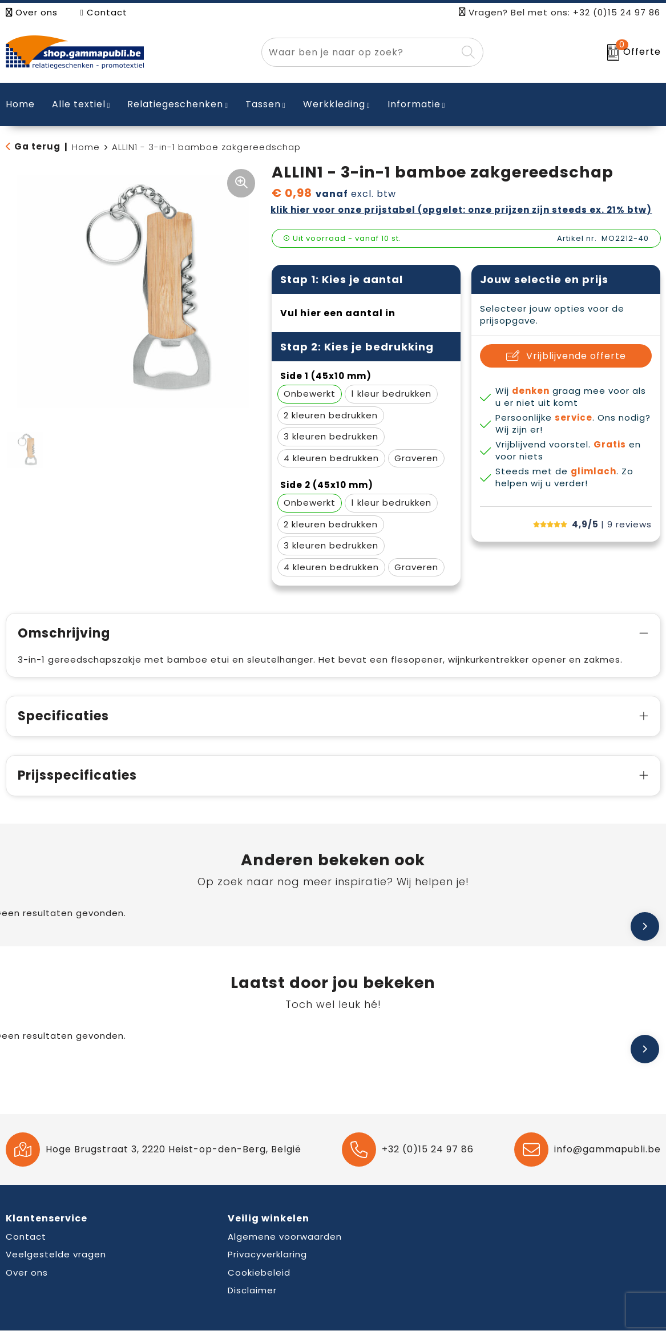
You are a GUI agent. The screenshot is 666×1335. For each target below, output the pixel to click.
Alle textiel (79, 104)
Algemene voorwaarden (285, 1237)
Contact (103, 12)
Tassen (263, 104)
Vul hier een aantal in (337, 313)
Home (86, 147)
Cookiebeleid (259, 1272)
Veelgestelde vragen (56, 1254)
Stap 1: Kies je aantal (341, 279)
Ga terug (37, 146)
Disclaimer (252, 1290)
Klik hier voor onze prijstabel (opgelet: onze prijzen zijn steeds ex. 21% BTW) (461, 210)
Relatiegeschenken (175, 104)
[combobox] (359, 52)
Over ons (32, 12)
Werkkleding (334, 104)
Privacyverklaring (267, 1254)
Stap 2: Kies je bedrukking (357, 347)
